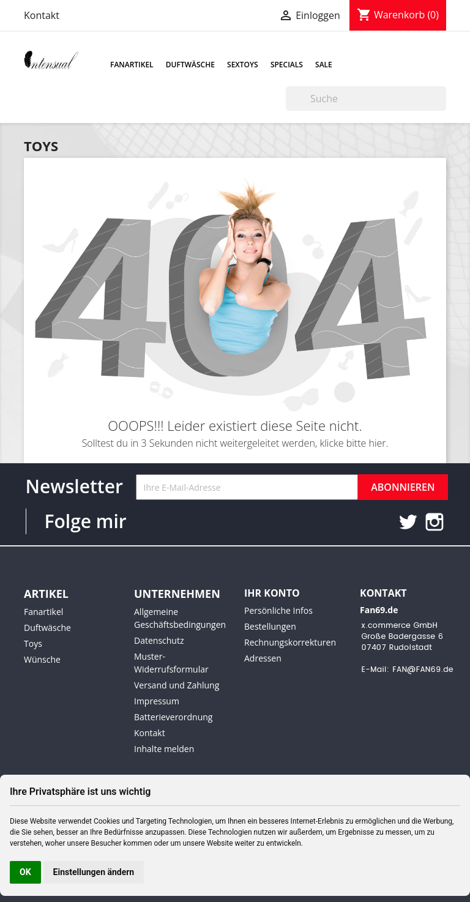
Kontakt (41, 15)
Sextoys (242, 64)
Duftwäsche (190, 64)
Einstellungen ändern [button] (94, 872)
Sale (323, 64)
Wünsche (42, 659)
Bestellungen (270, 626)
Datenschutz (159, 640)
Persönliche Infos (278, 610)
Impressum (156, 701)
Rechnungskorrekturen (290, 642)
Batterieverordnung (173, 717)
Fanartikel (132, 64)
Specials (286, 64)
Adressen (263, 658)
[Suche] (366, 98)
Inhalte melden (164, 749)
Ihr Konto (272, 593)
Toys (33, 643)
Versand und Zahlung (176, 685)
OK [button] (25, 872)
